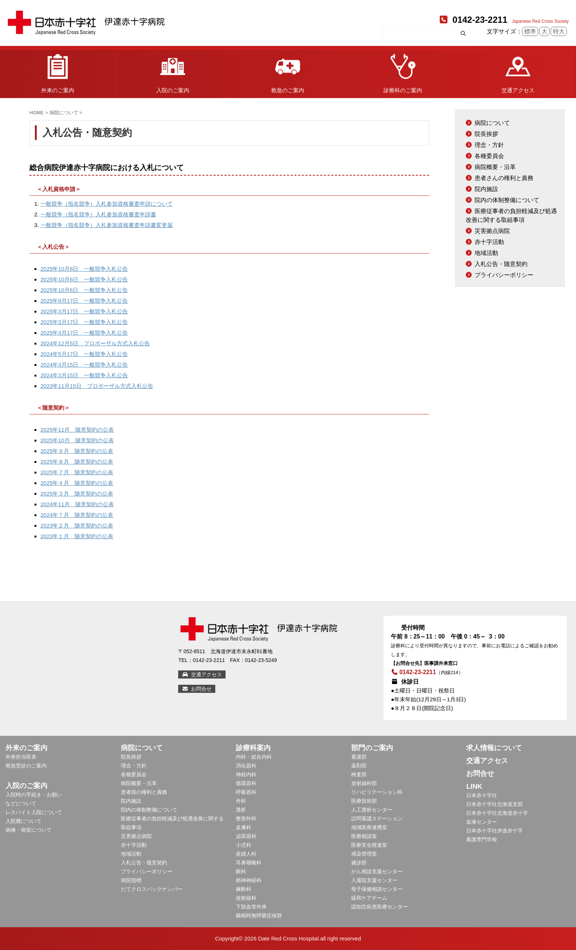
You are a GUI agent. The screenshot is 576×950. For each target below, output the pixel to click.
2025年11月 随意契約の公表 (77, 430)
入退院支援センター (374, 880)
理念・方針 (489, 145)
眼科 (241, 871)
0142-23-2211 (472, 20)
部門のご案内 (372, 748)
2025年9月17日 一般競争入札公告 (84, 301)
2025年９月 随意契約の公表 (76, 451)
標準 (530, 31)
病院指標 (131, 880)
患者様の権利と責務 (144, 792)
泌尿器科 (246, 836)
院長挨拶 (486, 134)
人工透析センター (371, 810)
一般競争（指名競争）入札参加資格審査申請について (106, 204)
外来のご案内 (57, 71)
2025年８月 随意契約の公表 (76, 461)
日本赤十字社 (481, 795)
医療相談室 (364, 836)
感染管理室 (364, 854)
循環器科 (246, 783)
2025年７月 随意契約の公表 (76, 472)
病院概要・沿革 (495, 167)
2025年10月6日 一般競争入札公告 (84, 269)
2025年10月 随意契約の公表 (77, 440)
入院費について (24, 821)
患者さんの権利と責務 (504, 178)
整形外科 (246, 818)
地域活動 (486, 253)
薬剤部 (359, 766)
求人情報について (494, 748)
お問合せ (196, 689)
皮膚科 (243, 827)
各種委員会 (489, 156)
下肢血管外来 (251, 907)
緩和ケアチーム (369, 898)
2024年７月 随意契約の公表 (76, 515)
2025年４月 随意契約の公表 (76, 483)
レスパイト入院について (34, 812)
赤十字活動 (489, 242)
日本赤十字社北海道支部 (494, 804)
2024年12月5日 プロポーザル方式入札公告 (95, 343)
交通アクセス (517, 71)
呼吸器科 (246, 792)
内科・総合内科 (254, 757)
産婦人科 (246, 854)
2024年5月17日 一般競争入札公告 (84, 354)
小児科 (243, 845)
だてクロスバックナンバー (152, 889)
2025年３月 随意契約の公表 (76, 493)
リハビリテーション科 (377, 792)
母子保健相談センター (377, 889)
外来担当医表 (21, 757)
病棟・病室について (29, 830)
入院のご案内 (172, 71)
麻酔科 (243, 889)
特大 (559, 31)
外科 (241, 801)
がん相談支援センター (377, 871)
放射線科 (246, 898)
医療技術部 (364, 801)
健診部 (359, 863)
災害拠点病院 (492, 231)
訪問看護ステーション (377, 818)
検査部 (359, 774)
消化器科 (246, 766)
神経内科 (246, 774)
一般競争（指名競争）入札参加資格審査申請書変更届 (106, 225)
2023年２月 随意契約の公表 (76, 525)
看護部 (359, 757)
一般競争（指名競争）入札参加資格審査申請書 (98, 214)
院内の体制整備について (507, 200)
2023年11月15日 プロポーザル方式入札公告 (96, 386)
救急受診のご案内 (26, 766)
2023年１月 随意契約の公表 (76, 536)
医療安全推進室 (369, 845)
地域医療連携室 (369, 827)
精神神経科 (249, 880)
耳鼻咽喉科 (249, 863)
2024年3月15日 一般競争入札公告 (84, 364)
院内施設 (486, 189)
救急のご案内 (287, 71)
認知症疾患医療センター (379, 907)
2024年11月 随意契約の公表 (77, 504)
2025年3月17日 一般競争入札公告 (84, 311)
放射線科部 (364, 783)
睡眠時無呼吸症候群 (259, 915)
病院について (492, 123)
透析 (241, 810)
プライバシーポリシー (504, 275)
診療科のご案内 (403, 71)
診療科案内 (253, 748)
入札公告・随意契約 (501, 264)
